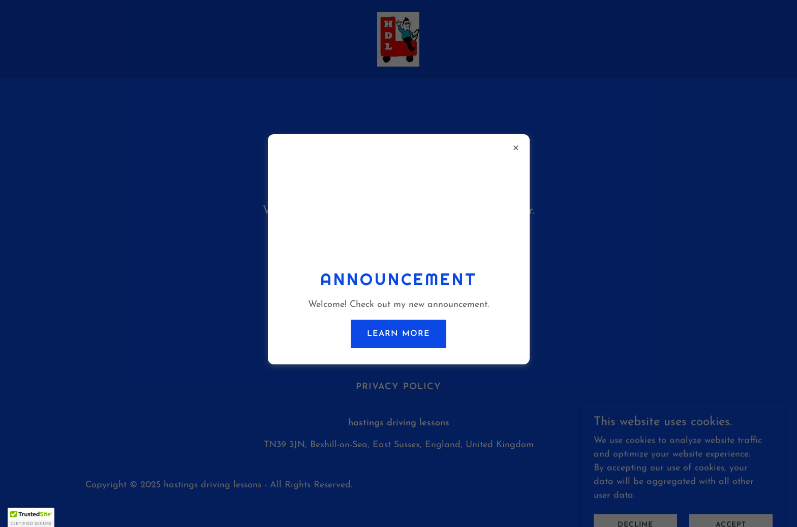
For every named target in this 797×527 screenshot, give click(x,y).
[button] (31, 517)
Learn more (398, 334)
